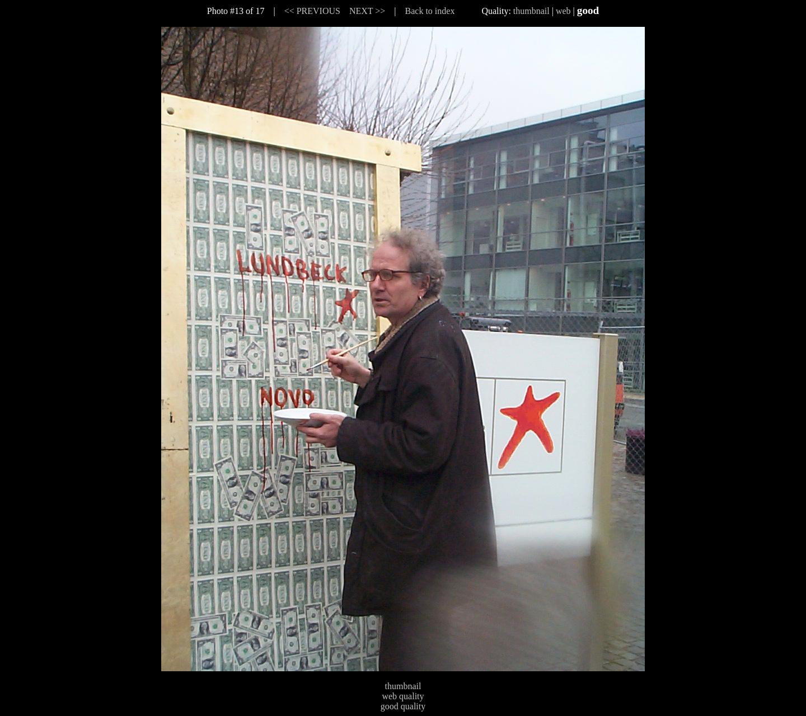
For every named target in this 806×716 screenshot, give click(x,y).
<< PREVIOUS (312, 11)
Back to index (430, 11)
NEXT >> (367, 11)
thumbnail (531, 11)
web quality (403, 696)
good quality (403, 706)
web (563, 11)
